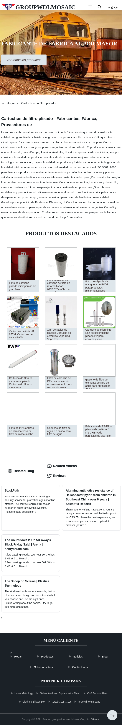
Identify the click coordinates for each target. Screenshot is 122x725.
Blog (110, 656)
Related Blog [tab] (21, 471)
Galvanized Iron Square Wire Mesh (55, 693)
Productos (52, 656)
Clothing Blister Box (28, 701)
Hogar (11, 103)
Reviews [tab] (56, 476)
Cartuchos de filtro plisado (38, 103)
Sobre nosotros (48, 667)
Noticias (83, 656)
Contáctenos (85, 667)
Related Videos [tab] (62, 466)
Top (112, 715)
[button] (90, 7)
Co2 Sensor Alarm (92, 693)
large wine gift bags (84, 701)
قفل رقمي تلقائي (56, 701)
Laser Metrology (18, 693)
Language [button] (112, 7)
